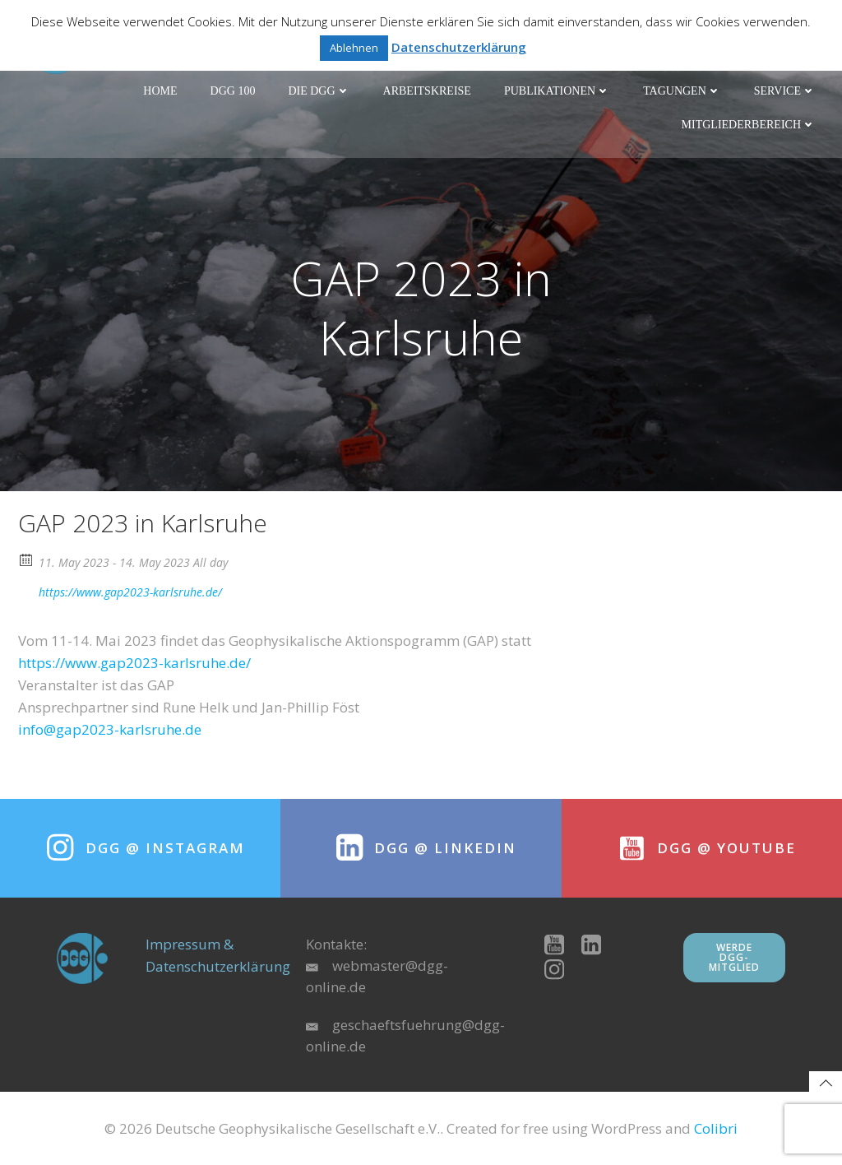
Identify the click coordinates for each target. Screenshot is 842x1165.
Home (160, 91)
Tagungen (682, 91)
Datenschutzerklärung (458, 47)
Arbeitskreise (427, 91)
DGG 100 (233, 91)
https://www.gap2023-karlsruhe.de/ (120, 590)
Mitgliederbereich (749, 124)
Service (785, 91)
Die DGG (318, 91)
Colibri (716, 1128)
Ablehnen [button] (354, 47)
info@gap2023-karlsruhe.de (109, 729)
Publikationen (557, 91)
